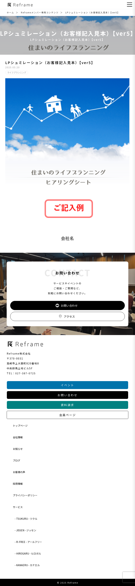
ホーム (10, 12)
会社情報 (18, 437)
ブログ (16, 460)
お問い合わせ (67, 305)
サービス (18, 507)
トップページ (20, 425)
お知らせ (18, 448)
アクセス (67, 316)
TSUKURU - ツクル (26, 518)
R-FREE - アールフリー (29, 541)
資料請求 (67, 405)
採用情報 (18, 483)
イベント (67, 385)
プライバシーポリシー (25, 495)
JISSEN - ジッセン (26, 530)
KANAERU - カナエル (28, 565)
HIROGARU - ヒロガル (28, 553)
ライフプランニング (16, 72)
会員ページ (67, 415)
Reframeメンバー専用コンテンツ (40, 12)
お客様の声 (19, 472)
